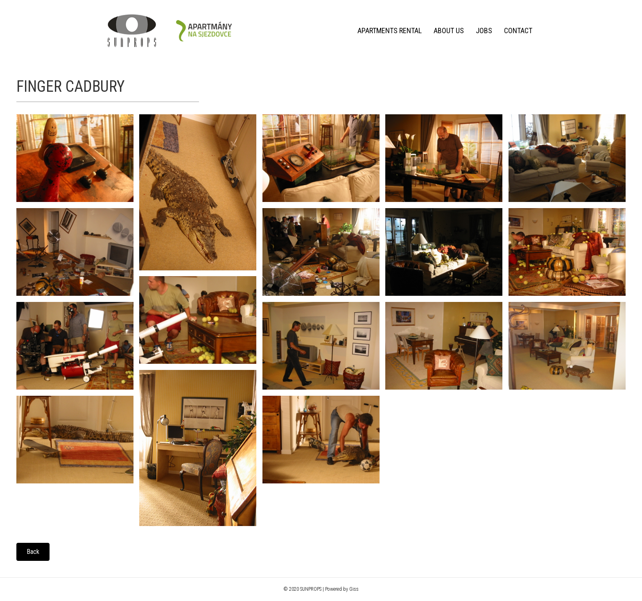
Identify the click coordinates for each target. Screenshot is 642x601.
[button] (33, 552)
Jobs (484, 30)
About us (449, 30)
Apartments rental (389, 30)
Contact (518, 30)
